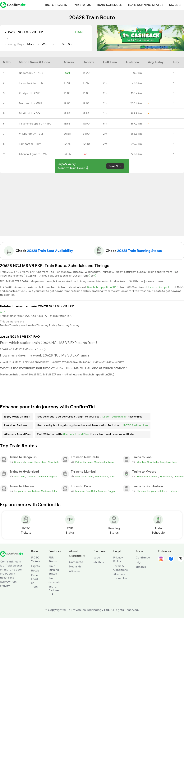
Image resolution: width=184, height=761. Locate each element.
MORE (175, 5)
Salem (55, 491)
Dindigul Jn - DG (29, 113)
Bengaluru (165, 462)
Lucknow (109, 462)
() (50, 271)
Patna (78, 462)
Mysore (28, 462)
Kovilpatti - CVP (29, 93)
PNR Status (82, 5)
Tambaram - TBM (30, 143)
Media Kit (75, 566)
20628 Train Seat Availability (50, 251)
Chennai (18, 462)
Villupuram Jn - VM (31, 133)
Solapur (102, 491)
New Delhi (53, 462)
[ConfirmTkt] (11, 553)
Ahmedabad (101, 476)
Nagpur (112, 491)
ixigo (97, 557)
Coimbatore (33, 491)
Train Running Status (145, 5)
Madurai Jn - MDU (30, 103)
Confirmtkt (143, 557)
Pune (174, 462)
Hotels (35, 570)
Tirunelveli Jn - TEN (31, 83)
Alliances (74, 571)
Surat (112, 476)
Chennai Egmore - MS (33, 153)
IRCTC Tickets (56, 5)
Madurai (45, 491)
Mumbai (98, 462)
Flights (35, 565)
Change (79, 32)
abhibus (99, 562)
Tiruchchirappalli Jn (161, 287)
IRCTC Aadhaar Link (135, 425)
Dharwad (178, 476)
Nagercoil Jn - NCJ (31, 72)
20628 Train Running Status (139, 251)
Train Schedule (109, 5)
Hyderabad (40, 462)
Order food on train (114, 416)
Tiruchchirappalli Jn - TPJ (35, 123)
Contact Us (76, 561)
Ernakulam (173, 491)
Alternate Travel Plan (75, 434)
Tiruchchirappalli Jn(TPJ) (102, 287)
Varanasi (88, 462)
